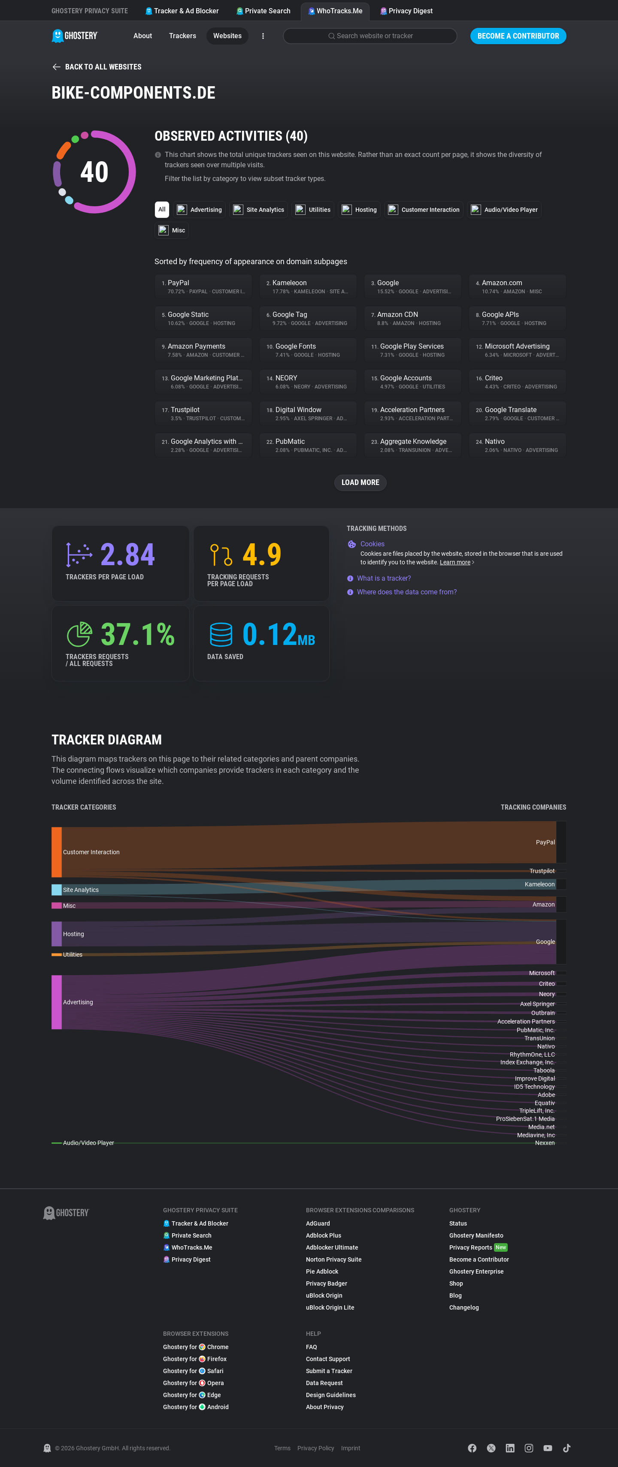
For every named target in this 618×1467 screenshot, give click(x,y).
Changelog (464, 1307)
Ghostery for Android (196, 1407)
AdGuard (318, 1223)
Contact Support (328, 1359)
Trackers (182, 36)
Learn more (458, 562)
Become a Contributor (518, 35)
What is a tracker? (379, 578)
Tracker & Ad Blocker (182, 11)
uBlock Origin (324, 1295)
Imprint (350, 1448)
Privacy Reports (478, 1247)
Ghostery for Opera (193, 1383)
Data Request (324, 1383)
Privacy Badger (326, 1283)
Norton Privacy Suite (334, 1259)
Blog (455, 1295)
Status (458, 1223)
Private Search (263, 11)
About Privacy (325, 1407)
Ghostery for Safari (193, 1371)
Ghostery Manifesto (476, 1235)
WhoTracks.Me (335, 11)
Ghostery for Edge (192, 1395)
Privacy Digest (406, 11)
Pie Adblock (322, 1271)
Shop (456, 1283)
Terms (282, 1448)
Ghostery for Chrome (196, 1346)
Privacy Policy (315, 1448)
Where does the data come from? (402, 592)
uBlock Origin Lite (330, 1307)
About (142, 36)
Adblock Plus (323, 1235)
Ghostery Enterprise (476, 1271)
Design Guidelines (331, 1395)
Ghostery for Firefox (195, 1359)
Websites (227, 36)
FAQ (311, 1346)
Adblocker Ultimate (332, 1247)
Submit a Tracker (329, 1371)
